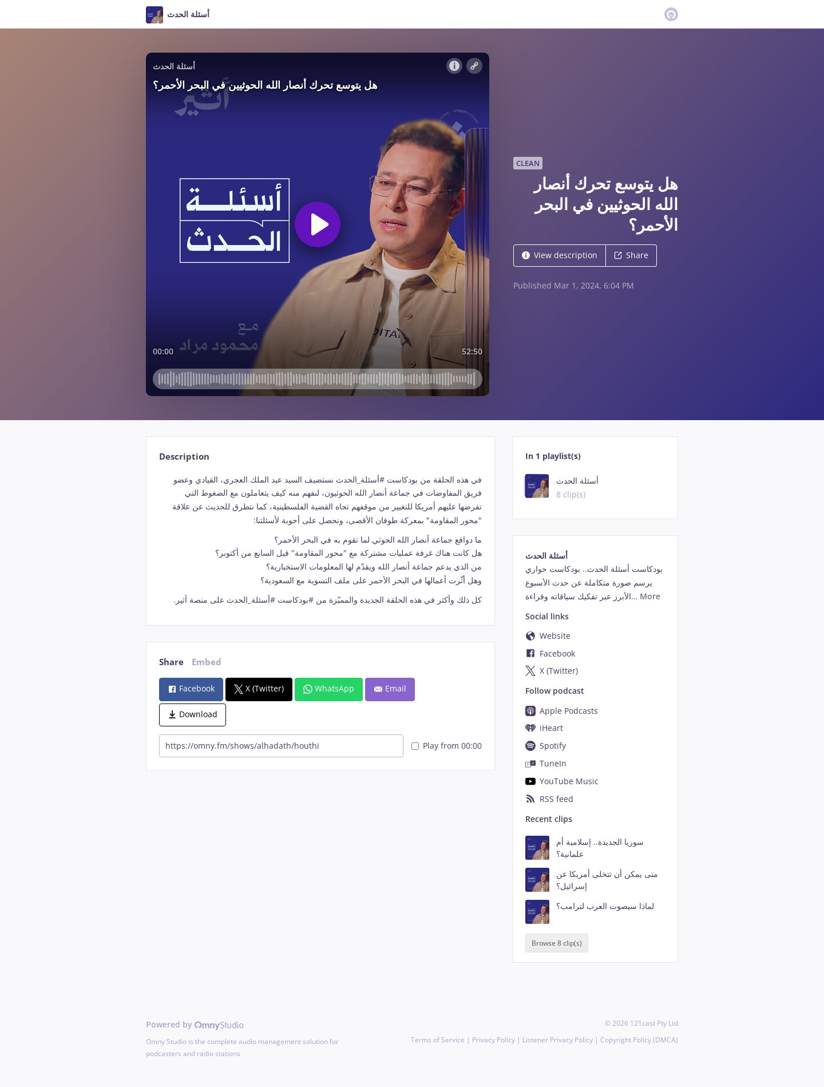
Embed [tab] (206, 662)
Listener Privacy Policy (557, 1040)
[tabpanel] (320, 540)
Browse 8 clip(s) (557, 943)
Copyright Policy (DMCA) (639, 1040)
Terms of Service (438, 1040)
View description (559, 255)
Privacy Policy (493, 1040)
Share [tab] (171, 662)
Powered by (195, 1024)
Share (631, 255)
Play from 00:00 (446, 745)
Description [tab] (184, 456)
